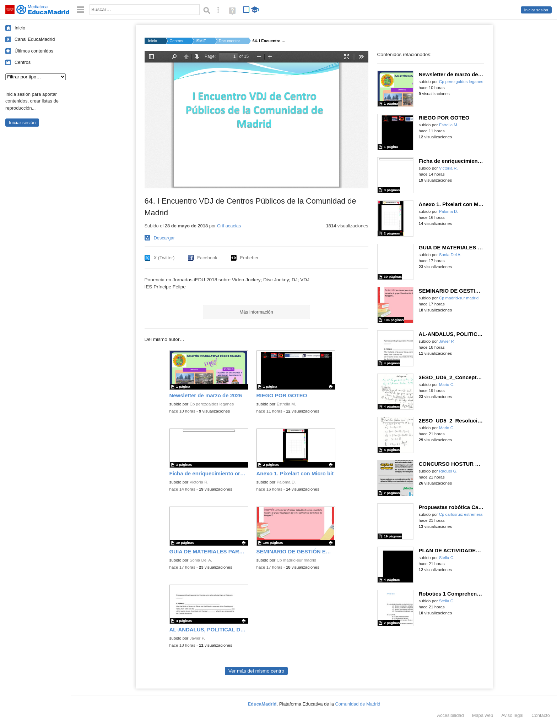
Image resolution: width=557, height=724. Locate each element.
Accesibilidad (450, 715)
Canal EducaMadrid (35, 39)
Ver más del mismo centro (256, 671)
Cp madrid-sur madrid (297, 560)
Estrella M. (286, 404)
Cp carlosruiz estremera (461, 514)
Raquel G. (448, 471)
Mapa (482, 715)
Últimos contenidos (34, 51)
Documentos (229, 41)
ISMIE (201, 41)
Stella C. (447, 558)
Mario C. (447, 384)
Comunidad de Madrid (357, 704)
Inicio (20, 28)
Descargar (164, 238)
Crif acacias (229, 225)
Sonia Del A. (201, 560)
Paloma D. (286, 482)
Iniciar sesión (536, 10)
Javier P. (197, 638)
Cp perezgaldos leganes (212, 404)
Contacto (540, 715)
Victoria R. (199, 482)
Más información (256, 312)
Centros (23, 62)
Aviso (512, 715)
